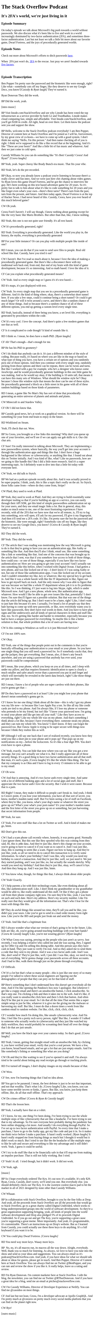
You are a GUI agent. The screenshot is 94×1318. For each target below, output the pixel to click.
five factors (7, 64)
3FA (32, 61)
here (70, 55)
